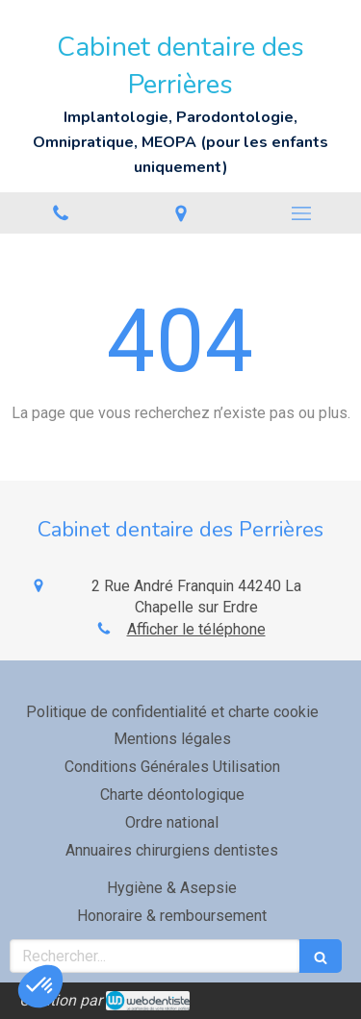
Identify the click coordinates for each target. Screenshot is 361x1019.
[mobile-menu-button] (301, 213)
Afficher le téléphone (196, 629)
